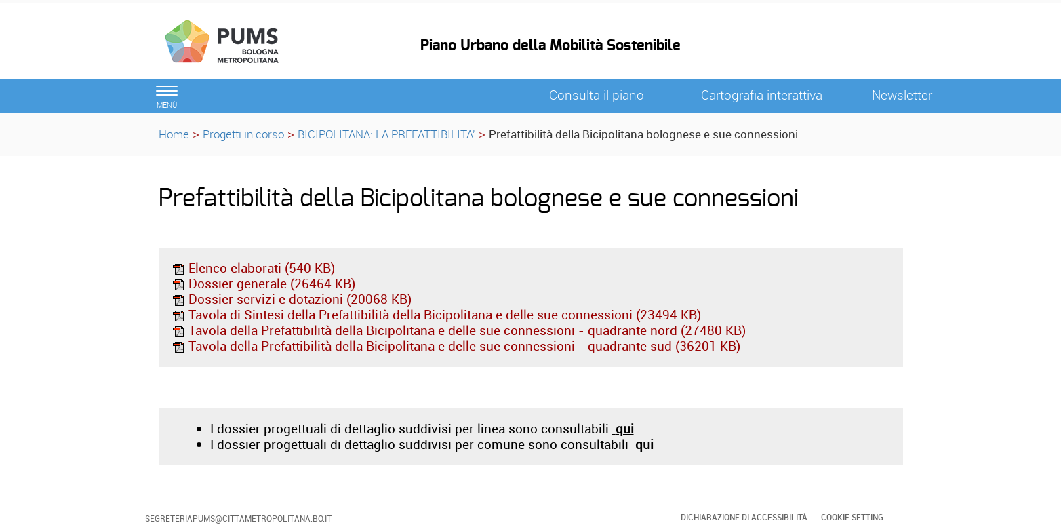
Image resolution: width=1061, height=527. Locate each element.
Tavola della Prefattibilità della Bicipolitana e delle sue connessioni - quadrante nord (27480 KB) (459, 330)
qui (644, 444)
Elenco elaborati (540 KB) (253, 268)
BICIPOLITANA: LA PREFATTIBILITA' (386, 134)
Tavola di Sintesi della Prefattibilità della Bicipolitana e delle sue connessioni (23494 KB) (436, 315)
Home (174, 134)
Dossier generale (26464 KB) (263, 283)
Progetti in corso (243, 134)
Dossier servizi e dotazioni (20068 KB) (292, 299)
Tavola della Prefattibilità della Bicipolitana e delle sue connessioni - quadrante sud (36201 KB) (456, 346)
